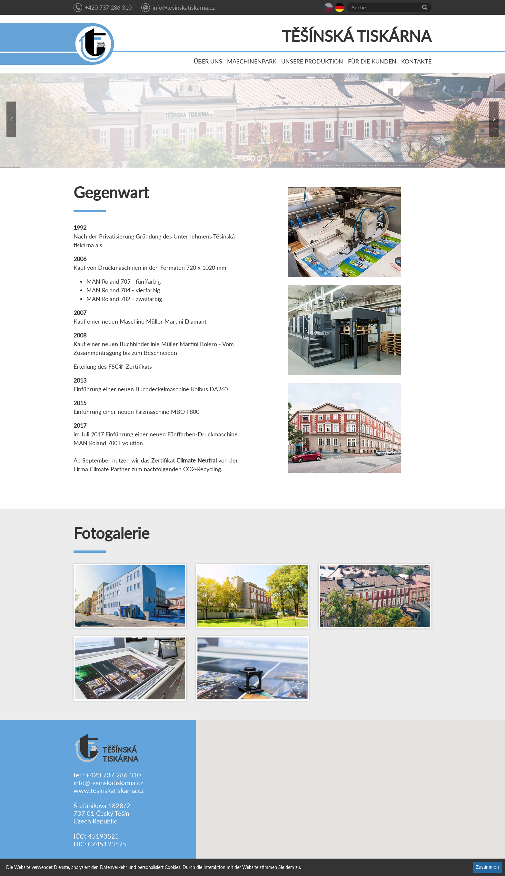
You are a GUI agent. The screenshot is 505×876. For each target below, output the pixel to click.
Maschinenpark (251, 61)
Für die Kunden (372, 61)
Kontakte (416, 61)
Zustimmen (487, 867)
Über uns (208, 61)
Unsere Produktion (312, 61)
